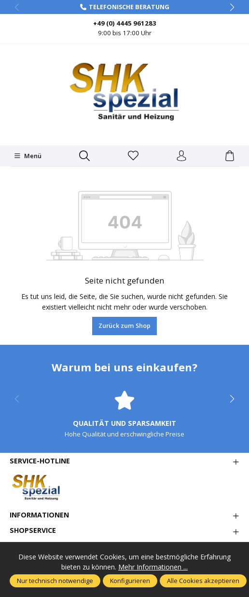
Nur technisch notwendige (55, 580)
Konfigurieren (130, 580)
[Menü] (28, 155)
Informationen (39, 515)
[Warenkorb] (229, 156)
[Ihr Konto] (181, 156)
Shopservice (33, 530)
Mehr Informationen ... (153, 566)
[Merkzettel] (133, 156)
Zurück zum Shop (124, 325)
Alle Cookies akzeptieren (203, 580)
